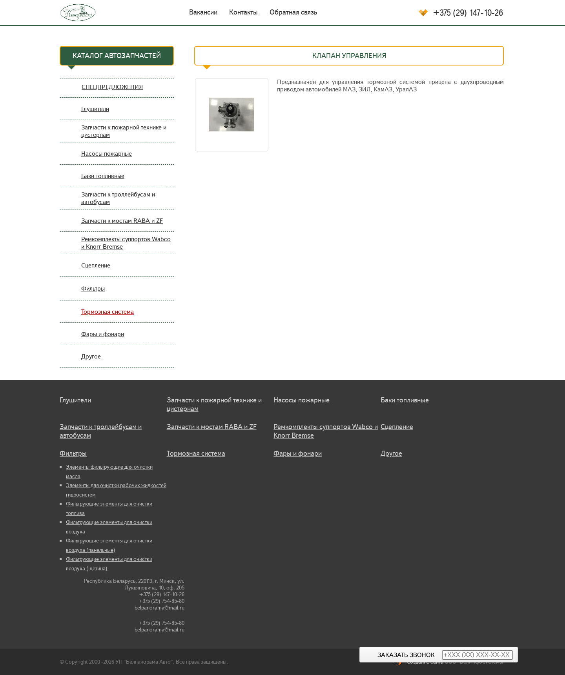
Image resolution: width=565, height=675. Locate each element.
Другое (91, 356)
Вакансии (203, 12)
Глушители (95, 109)
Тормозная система (107, 311)
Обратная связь (293, 12)
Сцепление (95, 265)
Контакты (243, 12)
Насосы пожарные (106, 153)
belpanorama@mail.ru (159, 607)
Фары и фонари (102, 334)
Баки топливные (102, 176)
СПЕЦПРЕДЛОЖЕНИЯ (112, 87)
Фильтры (93, 288)
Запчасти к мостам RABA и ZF (122, 220)
